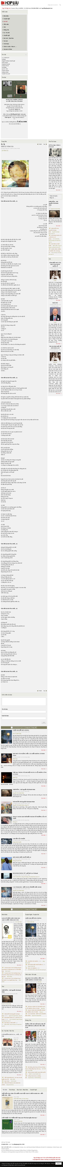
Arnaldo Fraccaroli (6, 73)
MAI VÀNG (6, 1081)
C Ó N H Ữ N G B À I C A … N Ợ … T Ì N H (12, 1035)
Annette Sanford (5, 70)
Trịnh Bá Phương (37, 1077)
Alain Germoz (5, 62)
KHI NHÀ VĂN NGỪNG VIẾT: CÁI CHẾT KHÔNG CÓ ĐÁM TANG (34, 979)
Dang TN (27, 805)
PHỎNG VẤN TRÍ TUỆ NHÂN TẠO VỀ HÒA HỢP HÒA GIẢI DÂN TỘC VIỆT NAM (35, 1025)
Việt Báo (55, 362)
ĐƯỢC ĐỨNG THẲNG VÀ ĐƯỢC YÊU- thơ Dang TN (55, 251)
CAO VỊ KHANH (17, 876)
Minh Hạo (15, 758)
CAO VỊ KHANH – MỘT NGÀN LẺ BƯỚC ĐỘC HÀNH (27, 887)
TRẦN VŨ (31, 1074)
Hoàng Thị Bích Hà (17, 860)
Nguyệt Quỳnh (31, 1077)
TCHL (55, 280)
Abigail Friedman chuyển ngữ (8, 61)
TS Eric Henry (25, 1098)
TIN (50, 259)
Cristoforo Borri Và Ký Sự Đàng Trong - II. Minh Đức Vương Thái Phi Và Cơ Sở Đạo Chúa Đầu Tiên (12, 974)
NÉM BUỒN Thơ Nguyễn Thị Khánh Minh (24, 801)
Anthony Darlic (5, 72)
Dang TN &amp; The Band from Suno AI (30, 876)
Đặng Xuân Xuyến (17, 842)
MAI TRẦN (30, 1070)
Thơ (3, 986)
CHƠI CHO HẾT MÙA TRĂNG (21, 730)
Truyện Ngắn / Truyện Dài (32, 914)
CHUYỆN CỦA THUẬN (19, 838)
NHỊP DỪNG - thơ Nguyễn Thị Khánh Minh (24, 789)
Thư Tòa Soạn (52, 141)
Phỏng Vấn (28, 1020)
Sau (44, 144)
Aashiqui (4, 59)
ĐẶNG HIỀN (6, 1024)
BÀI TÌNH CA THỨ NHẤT (10, 1022)
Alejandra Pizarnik (6, 64)
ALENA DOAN (5, 65)
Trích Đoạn (12, 1089)
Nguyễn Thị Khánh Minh (18, 793)
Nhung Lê (15, 822)
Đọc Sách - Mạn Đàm (22, 1089)
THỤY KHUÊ (7, 971)
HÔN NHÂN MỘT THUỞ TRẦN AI (22, 857)
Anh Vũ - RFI (5, 69)
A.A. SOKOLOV (5, 57)
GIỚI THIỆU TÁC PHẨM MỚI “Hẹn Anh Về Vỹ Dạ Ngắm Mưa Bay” (19, 1117)
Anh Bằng (4, 67)
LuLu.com (23, 114)
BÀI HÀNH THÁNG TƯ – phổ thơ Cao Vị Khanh (25, 873)
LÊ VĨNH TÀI (5, 150)
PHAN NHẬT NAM (37, 1074)
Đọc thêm (43, 750)
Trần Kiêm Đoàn (42, 1029)
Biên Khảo (4, 914)
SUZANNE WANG (31, 969)
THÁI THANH (13, 1081)
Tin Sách (5, 1089)
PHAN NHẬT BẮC (17, 733)
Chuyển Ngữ (33, 1089)
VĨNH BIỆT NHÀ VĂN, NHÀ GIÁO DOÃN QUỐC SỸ (55, 264)
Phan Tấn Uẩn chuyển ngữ (41, 969)
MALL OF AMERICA (32, 968)
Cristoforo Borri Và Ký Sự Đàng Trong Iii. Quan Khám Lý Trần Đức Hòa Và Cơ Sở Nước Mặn (11, 969)
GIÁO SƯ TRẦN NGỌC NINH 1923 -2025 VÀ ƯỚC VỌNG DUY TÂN (11, 919)
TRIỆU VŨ (16, 1039)
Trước (40, 144)
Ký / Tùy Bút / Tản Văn (8, 1030)
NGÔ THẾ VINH (18, 921)
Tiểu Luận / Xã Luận (30, 974)
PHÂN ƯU (55, 302)
